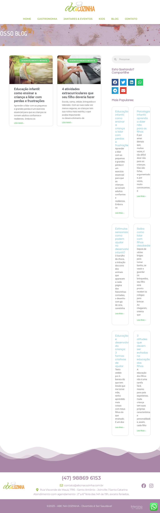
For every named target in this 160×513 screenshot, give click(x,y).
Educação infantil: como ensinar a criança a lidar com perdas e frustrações (29, 95)
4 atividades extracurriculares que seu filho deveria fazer (78, 93)
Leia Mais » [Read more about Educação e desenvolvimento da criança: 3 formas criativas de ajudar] (119, 427)
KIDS (102, 18)
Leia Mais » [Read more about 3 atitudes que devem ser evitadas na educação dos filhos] (141, 431)
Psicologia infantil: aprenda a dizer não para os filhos (143, 121)
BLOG (115, 18)
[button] (115, 82)
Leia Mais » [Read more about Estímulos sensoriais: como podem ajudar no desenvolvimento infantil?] (119, 314)
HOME (27, 18)
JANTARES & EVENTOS (77, 18)
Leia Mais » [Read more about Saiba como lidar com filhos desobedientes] (141, 320)
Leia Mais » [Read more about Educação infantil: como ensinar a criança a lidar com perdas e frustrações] (19, 123)
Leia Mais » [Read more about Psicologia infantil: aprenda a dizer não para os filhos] (141, 196)
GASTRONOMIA (47, 18)
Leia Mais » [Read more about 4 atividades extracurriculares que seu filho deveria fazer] (67, 122)
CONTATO (131, 18)
